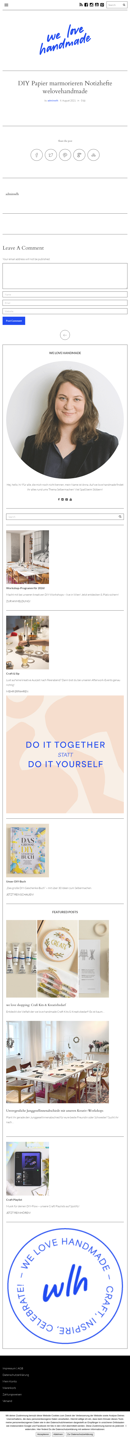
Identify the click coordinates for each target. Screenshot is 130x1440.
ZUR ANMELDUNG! (18, 601)
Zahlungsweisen (12, 1394)
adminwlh (53, 100)
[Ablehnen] (125, 1425)
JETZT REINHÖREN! (18, 1212)
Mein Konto (10, 1381)
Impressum (9, 1368)
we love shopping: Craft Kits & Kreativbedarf (36, 1005)
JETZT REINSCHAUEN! (20, 894)
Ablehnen (58, 1434)
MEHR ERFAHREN (17, 691)
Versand (7, 1401)
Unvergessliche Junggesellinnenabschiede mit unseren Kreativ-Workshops (54, 1111)
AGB (20, 1368)
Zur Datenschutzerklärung (80, 1434)
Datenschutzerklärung (16, 1375)
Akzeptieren (43, 1434)
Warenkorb (9, 1388)
